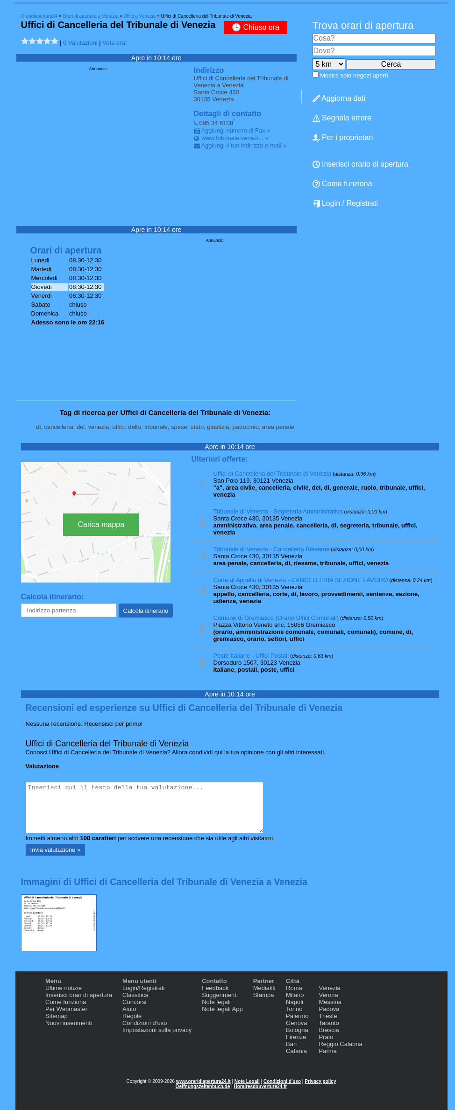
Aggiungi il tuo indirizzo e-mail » (243, 145)
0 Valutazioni (80, 42)
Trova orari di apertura (363, 25)
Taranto (329, 1022)
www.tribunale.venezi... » (235, 137)
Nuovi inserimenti (68, 1022)
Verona (328, 994)
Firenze (296, 1036)
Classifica (135, 994)
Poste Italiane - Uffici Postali (251, 655)
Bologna (297, 1029)
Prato (326, 1036)
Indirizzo (209, 70)
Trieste (328, 1015)
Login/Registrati (143, 987)
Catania (296, 1050)
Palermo (297, 1015)
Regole (132, 1015)
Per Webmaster (66, 1008)
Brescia (329, 1029)
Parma (327, 1050)
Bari (291, 1043)
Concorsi (134, 1001)
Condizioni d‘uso (144, 1022)
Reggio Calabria (340, 1043)
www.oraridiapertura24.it (203, 1081)
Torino (294, 1008)
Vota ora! (114, 42)
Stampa (263, 994)
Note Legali (247, 1081)
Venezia (329, 987)
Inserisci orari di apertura (78, 994)
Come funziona (65, 1001)
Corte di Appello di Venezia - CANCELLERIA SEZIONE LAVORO (300, 579)
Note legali (216, 1001)
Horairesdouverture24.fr (260, 1086)
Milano (295, 994)
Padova (329, 1008)
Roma (294, 987)
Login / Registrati (345, 203)
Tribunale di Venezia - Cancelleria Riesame (271, 549)
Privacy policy (320, 1081)
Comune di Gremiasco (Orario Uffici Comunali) (276, 617)
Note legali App (222, 1008)
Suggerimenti (220, 994)
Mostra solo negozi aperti (354, 75)
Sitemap (56, 1015)
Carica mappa (101, 524)
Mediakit (264, 987)
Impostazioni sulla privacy (157, 1029)
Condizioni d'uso (282, 1081)
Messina (330, 1001)
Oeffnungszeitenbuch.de (203, 1086)
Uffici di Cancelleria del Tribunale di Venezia (272, 473)
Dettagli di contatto (228, 114)
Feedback (215, 987)
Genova (296, 1022)
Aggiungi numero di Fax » (235, 130)
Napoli (294, 1001)
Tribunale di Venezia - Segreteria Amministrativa (278, 511)
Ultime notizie (63, 987)
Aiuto (129, 1008)
